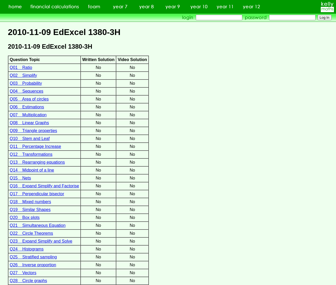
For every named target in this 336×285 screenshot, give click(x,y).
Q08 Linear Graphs (29, 123)
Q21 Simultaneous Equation (38, 225)
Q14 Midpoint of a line (32, 170)
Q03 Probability (26, 83)
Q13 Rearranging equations (37, 162)
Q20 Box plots (25, 217)
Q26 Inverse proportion (33, 265)
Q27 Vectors (23, 273)
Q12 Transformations (31, 154)
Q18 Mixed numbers (30, 201)
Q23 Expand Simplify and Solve (41, 241)
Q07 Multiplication (28, 115)
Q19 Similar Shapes (30, 209)
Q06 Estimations (27, 107)
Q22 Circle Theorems (31, 233)
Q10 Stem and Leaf (30, 138)
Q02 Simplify (23, 75)
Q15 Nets (20, 178)
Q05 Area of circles (29, 99)
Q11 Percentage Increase (35, 146)
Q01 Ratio (21, 67)
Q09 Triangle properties (33, 130)
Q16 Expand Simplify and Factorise (44, 186)
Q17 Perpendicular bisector (37, 194)
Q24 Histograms (27, 249)
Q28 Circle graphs (28, 280)
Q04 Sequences (26, 91)
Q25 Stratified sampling (33, 257)
